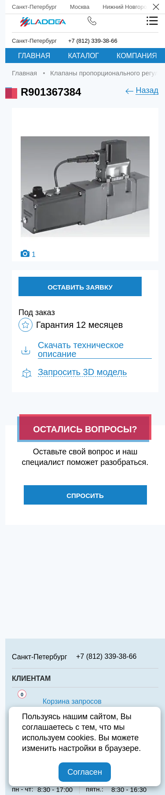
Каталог (83, 55)
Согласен (84, 772)
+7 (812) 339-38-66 (92, 40)
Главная (34, 55)
